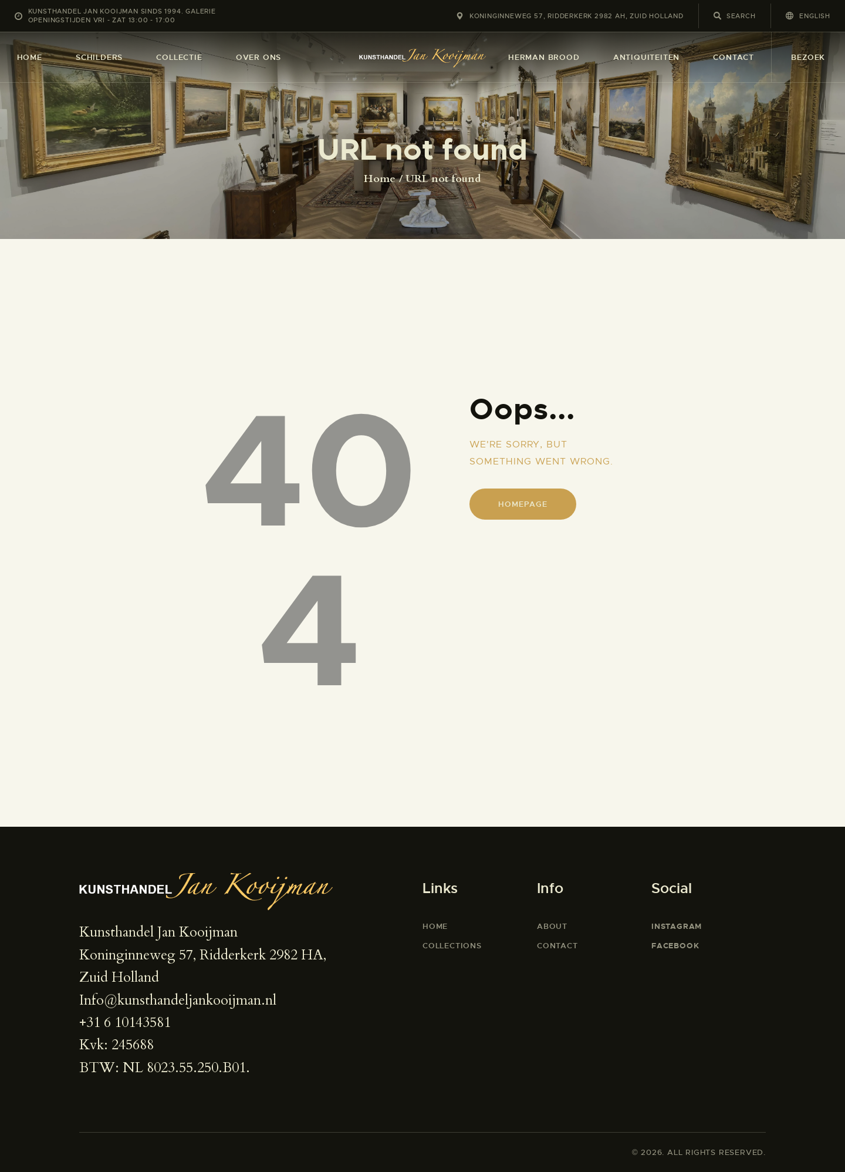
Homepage (522, 504)
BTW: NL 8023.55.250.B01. (164, 1067)
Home (380, 179)
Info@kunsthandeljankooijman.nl (177, 1000)
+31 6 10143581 (125, 1022)
